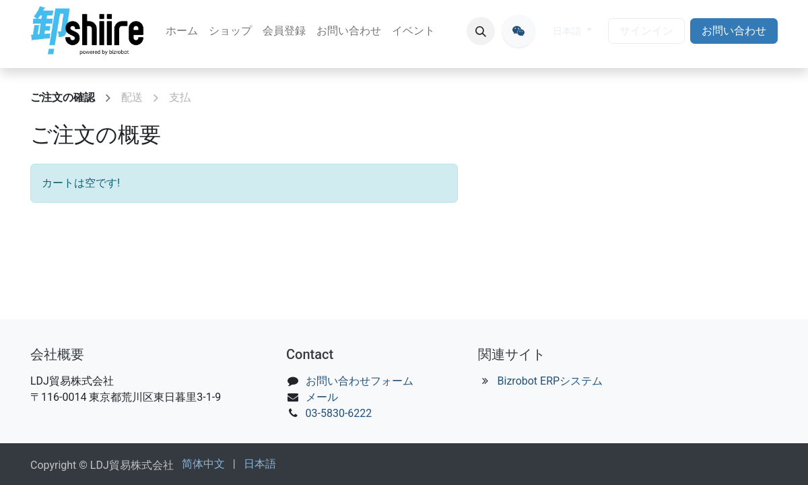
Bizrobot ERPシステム (550, 381)
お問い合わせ (734, 30)
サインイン (646, 30)
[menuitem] (181, 31)
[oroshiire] (518, 31)
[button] (481, 31)
